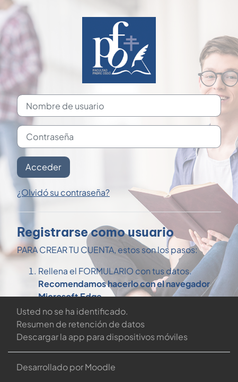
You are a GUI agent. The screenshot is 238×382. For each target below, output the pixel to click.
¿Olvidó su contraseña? (63, 192)
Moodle (100, 366)
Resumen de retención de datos (80, 323)
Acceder (43, 166)
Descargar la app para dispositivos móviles (102, 336)
